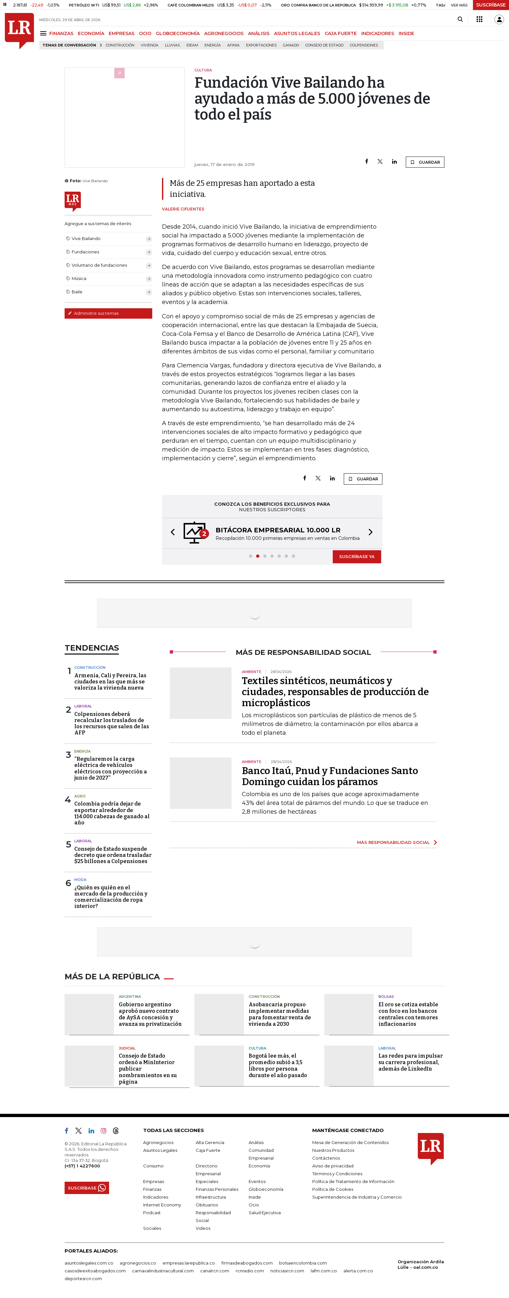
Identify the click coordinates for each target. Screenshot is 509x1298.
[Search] (460, 19)
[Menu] (44, 33)
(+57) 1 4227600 (82, 1165)
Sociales (152, 1228)
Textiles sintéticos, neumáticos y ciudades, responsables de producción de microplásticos (335, 692)
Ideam (192, 45)
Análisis (256, 1142)
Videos (203, 1228)
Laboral (83, 706)
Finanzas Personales (217, 1189)
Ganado (291, 45)
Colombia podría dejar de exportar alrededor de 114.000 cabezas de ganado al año (112, 813)
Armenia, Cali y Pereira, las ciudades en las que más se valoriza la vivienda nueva (110, 681)
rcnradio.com (250, 1270)
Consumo (153, 1165)
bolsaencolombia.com (303, 1263)
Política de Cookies (332, 1189)
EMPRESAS (121, 33)
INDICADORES (377, 33)
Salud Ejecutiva (265, 1212)
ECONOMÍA (91, 33)
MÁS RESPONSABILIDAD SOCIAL (393, 842)
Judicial (127, 1048)
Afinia (233, 45)
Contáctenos (326, 1158)
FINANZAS (61, 33)
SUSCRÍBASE (491, 5)
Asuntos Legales (160, 1150)
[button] (171, 533)
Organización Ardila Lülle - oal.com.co (421, 1264)
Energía (213, 45)
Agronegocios (158, 1142)
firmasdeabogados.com (247, 1263)
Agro (80, 796)
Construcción (120, 45)
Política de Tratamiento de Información (353, 1181)
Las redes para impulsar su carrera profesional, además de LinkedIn (411, 1062)
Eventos (257, 1181)
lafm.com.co (324, 1270)
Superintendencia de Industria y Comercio (357, 1197)
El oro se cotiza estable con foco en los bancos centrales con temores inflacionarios (408, 1014)
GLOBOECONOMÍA (178, 33)
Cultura (257, 1048)
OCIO (145, 33)
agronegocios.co (138, 1263)
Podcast (152, 1212)
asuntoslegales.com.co (89, 1263)
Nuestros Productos (333, 1150)
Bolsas (386, 996)
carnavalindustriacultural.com (163, 1270)
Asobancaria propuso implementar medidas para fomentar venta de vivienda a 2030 (280, 1014)
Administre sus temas (93, 313)
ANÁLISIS (258, 33)
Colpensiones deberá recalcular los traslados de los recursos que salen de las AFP (111, 723)
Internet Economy (162, 1204)
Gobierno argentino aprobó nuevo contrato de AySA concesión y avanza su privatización (150, 1014)
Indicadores (155, 1197)
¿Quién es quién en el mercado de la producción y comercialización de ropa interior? (110, 897)
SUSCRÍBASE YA (357, 556)
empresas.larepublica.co (189, 1263)
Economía (259, 1165)
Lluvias (172, 45)
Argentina (130, 996)
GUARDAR (425, 162)
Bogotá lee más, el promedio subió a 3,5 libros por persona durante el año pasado (278, 1065)
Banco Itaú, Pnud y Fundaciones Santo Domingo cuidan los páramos (330, 776)
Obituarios (207, 1204)
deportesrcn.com (83, 1278)
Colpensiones (364, 45)
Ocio (254, 1204)
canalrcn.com (214, 1270)
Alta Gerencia (210, 1142)
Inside (255, 1197)
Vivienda (149, 45)
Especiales (207, 1181)
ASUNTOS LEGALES (297, 33)
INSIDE (406, 33)
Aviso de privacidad (333, 1165)
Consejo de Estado (324, 45)
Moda (80, 879)
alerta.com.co (358, 1270)
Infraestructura (211, 1197)
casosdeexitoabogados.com (95, 1270)
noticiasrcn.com (287, 1270)
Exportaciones (261, 45)
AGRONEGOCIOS (223, 33)
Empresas (153, 1181)
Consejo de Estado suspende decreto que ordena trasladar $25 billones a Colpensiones (113, 855)
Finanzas (152, 1189)
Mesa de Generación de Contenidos (350, 1142)
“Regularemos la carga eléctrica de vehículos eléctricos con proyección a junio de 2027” (110, 768)
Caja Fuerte (208, 1150)
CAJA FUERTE (341, 33)
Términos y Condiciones (337, 1173)
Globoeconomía (266, 1189)
